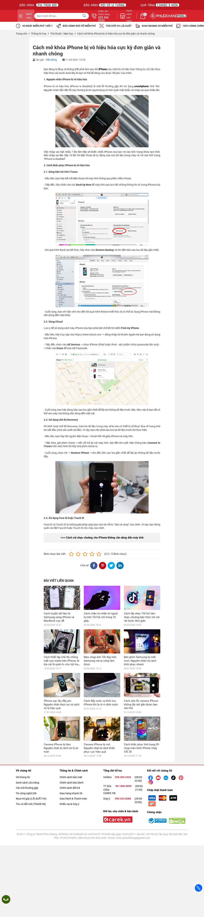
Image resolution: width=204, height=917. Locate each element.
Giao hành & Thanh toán (73, 798)
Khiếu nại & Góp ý (69, 804)
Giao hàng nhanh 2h (71, 793)
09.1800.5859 (123, 786)
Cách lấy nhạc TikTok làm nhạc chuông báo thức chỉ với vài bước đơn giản (142, 617)
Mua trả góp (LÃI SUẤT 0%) (31, 798)
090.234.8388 (123, 798)
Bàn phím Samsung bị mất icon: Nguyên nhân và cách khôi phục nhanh (140, 660)
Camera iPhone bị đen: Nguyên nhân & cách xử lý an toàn (61, 748)
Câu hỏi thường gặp (27, 787)
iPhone (103, 69)
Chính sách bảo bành (71, 782)
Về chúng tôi (23, 777)
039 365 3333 (141, 19)
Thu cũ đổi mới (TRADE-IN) (31, 804)
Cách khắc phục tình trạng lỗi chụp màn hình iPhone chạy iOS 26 (141, 748)
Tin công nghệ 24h (26, 793)
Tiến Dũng (51, 59)
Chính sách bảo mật (71, 777)
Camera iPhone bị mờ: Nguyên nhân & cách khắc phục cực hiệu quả (99, 748)
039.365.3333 (123, 777)
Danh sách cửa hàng (27, 782)
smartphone (141, 86)
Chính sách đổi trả (70, 787)
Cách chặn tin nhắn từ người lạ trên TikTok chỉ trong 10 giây (101, 617)
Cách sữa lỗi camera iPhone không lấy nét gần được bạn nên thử (141, 704)
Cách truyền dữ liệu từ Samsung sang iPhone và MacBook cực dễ (59, 617)
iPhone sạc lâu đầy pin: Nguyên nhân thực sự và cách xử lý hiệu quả (61, 704)
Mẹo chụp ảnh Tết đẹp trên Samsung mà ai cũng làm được (100, 660)
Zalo (198, 887)
